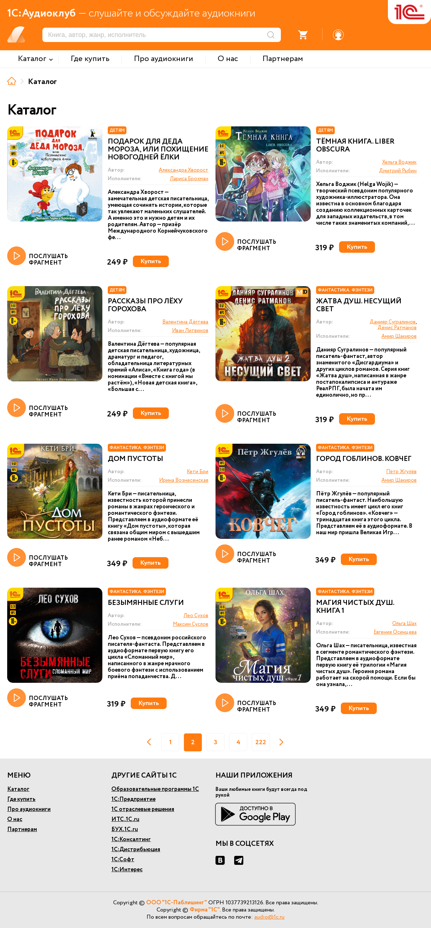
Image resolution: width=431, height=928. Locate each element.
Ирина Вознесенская (183, 480)
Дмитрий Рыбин (398, 171)
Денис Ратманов (397, 327)
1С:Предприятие (133, 799)
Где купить (21, 799)
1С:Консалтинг (131, 839)
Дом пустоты (135, 459)
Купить (150, 261)
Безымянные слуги (146, 603)
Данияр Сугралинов (393, 322)
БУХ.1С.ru (124, 829)
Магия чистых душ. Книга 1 (355, 607)
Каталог (18, 789)
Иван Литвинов (190, 331)
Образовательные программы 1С (155, 789)
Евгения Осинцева (395, 632)
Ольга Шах (404, 623)
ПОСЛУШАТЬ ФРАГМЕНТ (37, 256)
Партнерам (22, 829)
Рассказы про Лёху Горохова (145, 305)
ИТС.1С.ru (125, 819)
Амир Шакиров (399, 336)
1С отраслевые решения (142, 809)
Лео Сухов (196, 615)
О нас (14, 819)
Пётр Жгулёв (401, 471)
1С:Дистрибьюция (135, 849)
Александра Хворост (183, 170)
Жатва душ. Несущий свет (359, 305)
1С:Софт (122, 859)
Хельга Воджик (399, 162)
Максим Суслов (190, 624)
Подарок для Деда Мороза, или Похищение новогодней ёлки (158, 150)
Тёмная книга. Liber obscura (355, 146)
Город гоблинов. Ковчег (364, 459)
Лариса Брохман (189, 179)
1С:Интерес (127, 870)
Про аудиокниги (29, 809)
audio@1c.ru (269, 917)
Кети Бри (197, 471)
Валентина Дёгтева (185, 322)
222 (260, 742)
